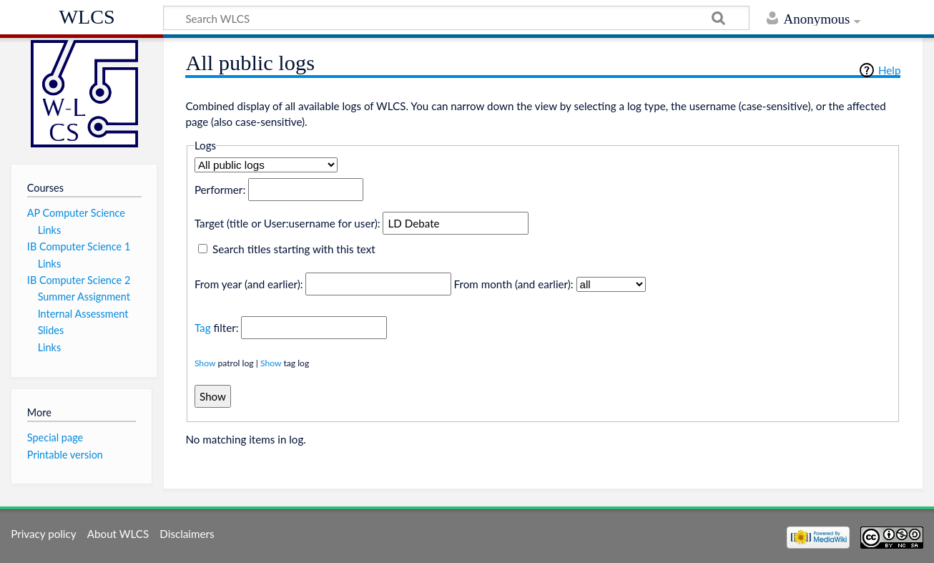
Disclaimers (186, 533)
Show (205, 363)
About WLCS (118, 533)
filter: (217, 327)
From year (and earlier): (249, 284)
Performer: (220, 189)
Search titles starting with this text (293, 249)
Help (889, 70)
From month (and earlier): (514, 284)
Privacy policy (43, 533)
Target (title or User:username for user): (287, 223)
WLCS (87, 17)
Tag (203, 327)
